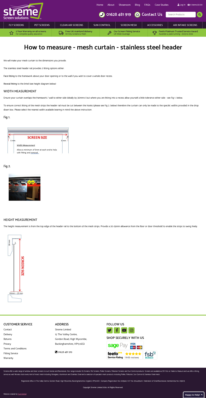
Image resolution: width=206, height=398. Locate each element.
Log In (181, 5)
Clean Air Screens (71, 25)
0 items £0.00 (194, 5)
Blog (137, 5)
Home (100, 5)
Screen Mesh (129, 25)
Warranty (8, 358)
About (111, 5)
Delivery (8, 334)
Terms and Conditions (15, 348)
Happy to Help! (192, 395)
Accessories (155, 25)
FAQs (147, 5)
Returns (8, 339)
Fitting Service (11, 353)
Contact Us (152, 14)
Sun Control (102, 25)
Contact (8, 329)
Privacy (7, 344)
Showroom (125, 5)
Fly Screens (16, 25)
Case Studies (162, 5)
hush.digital (22, 394)
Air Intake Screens (185, 25)
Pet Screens (42, 25)
